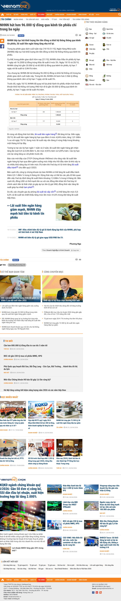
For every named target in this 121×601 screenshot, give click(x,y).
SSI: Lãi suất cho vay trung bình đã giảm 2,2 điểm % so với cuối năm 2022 (20, 299)
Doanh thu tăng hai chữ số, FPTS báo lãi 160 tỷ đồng (12, 459)
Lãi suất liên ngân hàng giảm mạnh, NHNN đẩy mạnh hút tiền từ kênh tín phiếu (27, 211)
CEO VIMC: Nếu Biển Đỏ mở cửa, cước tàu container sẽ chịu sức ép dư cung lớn (72, 541)
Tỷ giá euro (51, 565)
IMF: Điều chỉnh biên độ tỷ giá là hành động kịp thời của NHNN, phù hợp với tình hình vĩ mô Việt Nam (49, 231)
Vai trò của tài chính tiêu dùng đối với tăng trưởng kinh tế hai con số (62, 307)
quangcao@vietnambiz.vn (105, 588)
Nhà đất (6, 372)
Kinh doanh (4, 430)
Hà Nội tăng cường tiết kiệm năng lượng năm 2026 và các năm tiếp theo (35, 390)
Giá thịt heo (32, 569)
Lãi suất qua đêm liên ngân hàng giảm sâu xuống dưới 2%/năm (20, 307)
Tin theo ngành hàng (97, 22)
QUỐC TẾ (32, 15)
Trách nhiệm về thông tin (12, 599)
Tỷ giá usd (33, 565)
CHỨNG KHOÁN (59, 15)
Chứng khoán (8, 359)
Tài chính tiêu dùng (80, 19)
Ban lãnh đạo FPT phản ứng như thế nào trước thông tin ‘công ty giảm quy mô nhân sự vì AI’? (13, 423)
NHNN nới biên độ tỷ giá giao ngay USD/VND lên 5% (40, 237)
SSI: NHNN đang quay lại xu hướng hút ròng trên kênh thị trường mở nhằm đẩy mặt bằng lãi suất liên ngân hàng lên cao (21, 320)
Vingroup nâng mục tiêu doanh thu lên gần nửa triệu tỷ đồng (109, 488)
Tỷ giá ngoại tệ (23, 565)
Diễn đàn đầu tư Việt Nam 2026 (80, 569)
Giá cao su (49, 569)
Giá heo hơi (61, 565)
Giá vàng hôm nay (9, 565)
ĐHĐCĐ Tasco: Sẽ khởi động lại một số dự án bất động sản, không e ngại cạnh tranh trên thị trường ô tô (109, 543)
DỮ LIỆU (91, 15)
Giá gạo (40, 569)
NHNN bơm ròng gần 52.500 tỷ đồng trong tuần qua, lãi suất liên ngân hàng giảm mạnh (19, 313)
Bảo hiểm (45, 19)
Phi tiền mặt (64, 19)
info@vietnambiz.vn (14, 596)
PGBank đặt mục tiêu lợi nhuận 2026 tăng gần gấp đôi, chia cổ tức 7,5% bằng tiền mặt (63, 313)
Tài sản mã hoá (32, 19)
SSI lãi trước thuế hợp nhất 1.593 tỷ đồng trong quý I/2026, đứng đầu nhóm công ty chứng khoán (41, 461)
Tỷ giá (54, 19)
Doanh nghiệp (32, 433)
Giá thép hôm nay (9, 569)
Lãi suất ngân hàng (96, 565)
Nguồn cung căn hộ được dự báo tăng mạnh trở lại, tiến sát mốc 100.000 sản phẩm (109, 506)
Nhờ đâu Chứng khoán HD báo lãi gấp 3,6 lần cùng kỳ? (27, 379)
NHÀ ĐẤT (49, 15)
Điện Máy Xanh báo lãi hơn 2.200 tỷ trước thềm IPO (73, 488)
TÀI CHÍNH (41, 15)
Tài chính (6, 19)
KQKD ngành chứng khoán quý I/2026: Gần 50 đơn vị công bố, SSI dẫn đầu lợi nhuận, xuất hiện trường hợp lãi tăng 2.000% (22, 491)
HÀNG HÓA (24, 15)
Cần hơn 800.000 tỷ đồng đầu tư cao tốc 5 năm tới (25, 345)
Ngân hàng (18, 19)
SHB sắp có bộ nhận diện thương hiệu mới (61, 300)
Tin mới (9, 341)
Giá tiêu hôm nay (82, 565)
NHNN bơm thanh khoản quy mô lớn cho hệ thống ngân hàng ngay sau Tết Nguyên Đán (20, 328)
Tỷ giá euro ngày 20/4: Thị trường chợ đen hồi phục (63, 319)
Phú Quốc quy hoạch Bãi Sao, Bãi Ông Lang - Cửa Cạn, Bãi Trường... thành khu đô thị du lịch (40, 367)
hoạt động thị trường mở (17, 265)
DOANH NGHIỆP (71, 15)
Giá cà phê (70, 565)
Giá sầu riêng (21, 569)
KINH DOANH (83, 15)
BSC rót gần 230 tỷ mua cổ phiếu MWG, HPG (23, 356)
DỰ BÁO (16, 15)
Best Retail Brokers (61, 569)
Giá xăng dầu (109, 565)
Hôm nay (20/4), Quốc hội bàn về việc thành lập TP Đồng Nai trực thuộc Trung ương (68, 461)
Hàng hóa (66, 549)
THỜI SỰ (8, 15)
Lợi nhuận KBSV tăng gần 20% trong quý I (27, 549)
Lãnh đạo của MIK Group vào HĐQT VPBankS (70, 504)
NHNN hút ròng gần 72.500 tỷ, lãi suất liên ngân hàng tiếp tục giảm (61, 324)
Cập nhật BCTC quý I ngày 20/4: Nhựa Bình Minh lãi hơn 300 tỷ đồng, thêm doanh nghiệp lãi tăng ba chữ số (41, 424)
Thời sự (6, 349)
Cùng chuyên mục (53, 271)
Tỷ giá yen (42, 565)
